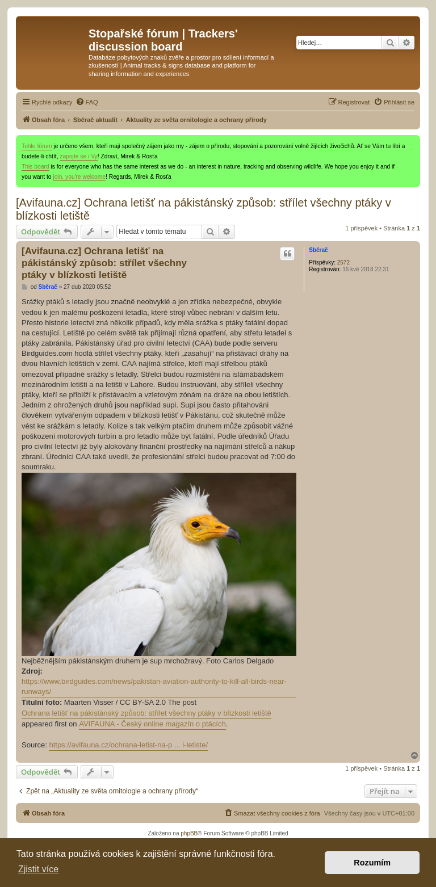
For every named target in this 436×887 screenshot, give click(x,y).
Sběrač (318, 250)
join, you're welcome (79, 177)
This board (35, 166)
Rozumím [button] (372, 862)
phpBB (189, 833)
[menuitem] (87, 102)
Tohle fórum (37, 146)
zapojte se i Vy (78, 156)
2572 (343, 262)
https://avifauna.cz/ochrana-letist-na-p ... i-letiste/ (128, 745)
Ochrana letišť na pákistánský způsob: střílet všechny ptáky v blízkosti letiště (146, 713)
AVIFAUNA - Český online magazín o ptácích (152, 724)
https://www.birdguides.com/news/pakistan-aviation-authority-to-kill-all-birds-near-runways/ (154, 686)
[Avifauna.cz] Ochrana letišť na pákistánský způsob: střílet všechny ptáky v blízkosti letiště (203, 209)
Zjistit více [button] (38, 869)
